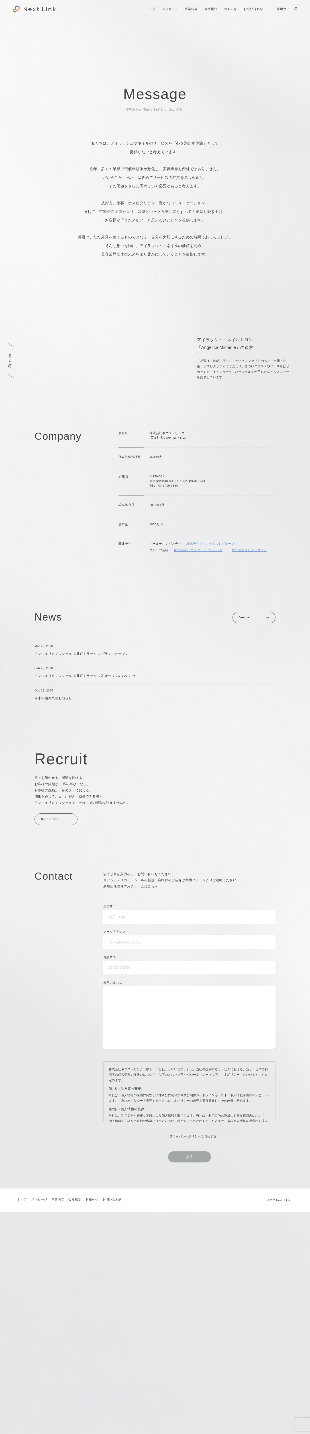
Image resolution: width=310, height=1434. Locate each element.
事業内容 (191, 9)
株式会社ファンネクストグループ (210, 690)
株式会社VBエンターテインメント (198, 696)
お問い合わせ (253, 9)
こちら (153, 1108)
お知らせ (230, 9)
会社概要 (210, 9)
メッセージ (170, 9)
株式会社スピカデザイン (249, 696)
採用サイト (285, 9)
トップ (150, 9)
